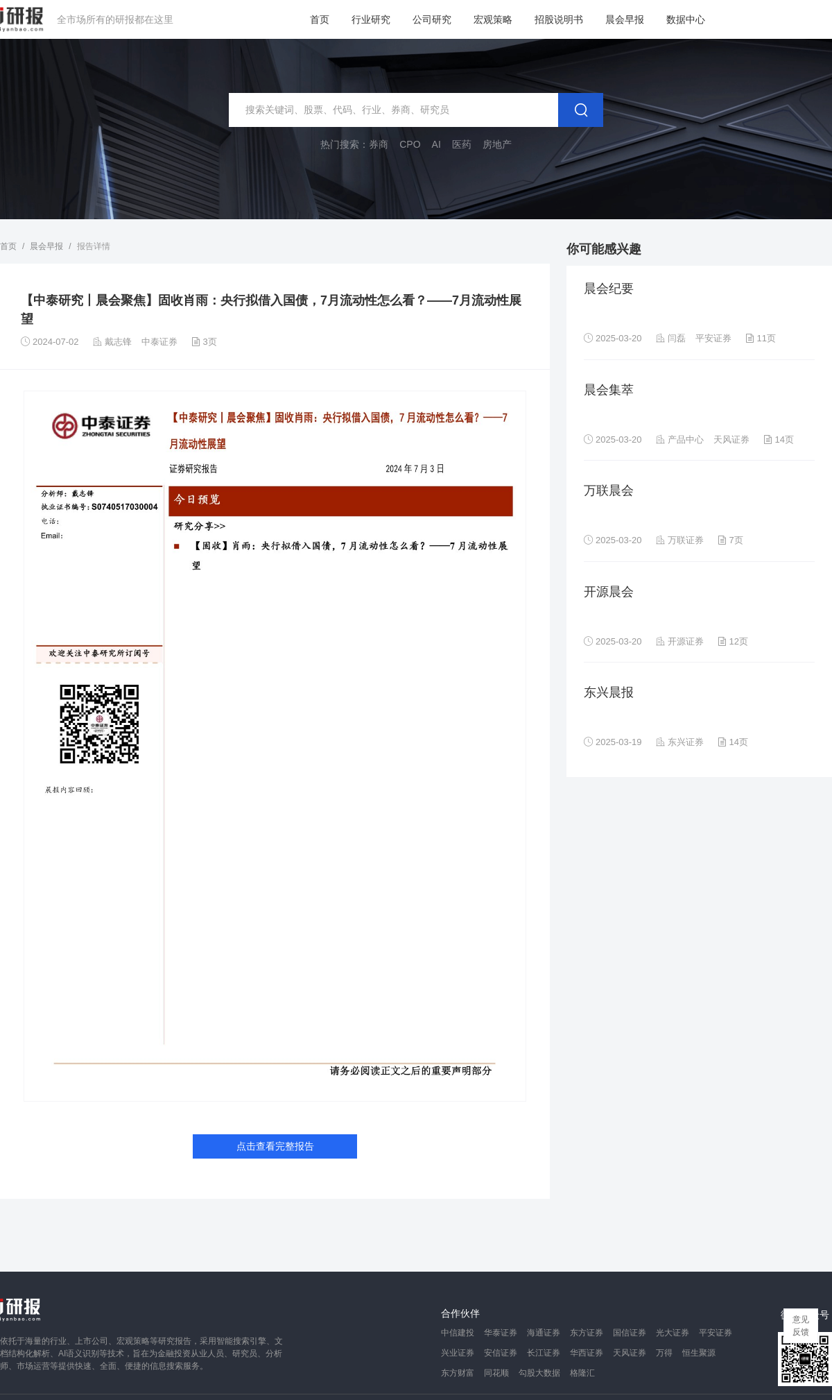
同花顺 (496, 1373)
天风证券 (629, 1353)
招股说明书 (559, 19)
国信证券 (629, 1333)
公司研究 (432, 19)
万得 (664, 1353)
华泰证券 (500, 1333)
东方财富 (457, 1373)
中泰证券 (159, 341)
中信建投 (457, 1333)
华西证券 (586, 1353)
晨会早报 (624, 19)
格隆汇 (582, 1373)
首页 (319, 19)
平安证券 (715, 1333)
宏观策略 (493, 19)
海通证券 (543, 1333)
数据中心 (685, 19)
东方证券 (586, 1333)
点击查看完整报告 (275, 1146)
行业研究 (371, 19)
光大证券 (672, 1333)
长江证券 (543, 1353)
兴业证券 (457, 1353)
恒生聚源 (699, 1353)
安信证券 (500, 1353)
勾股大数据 (539, 1373)
